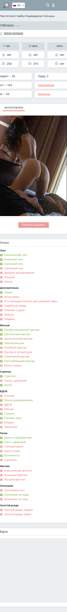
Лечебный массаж (15, 347)
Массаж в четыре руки (18, 352)
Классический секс (15, 255)
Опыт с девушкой (15, 442)
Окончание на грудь (16, 494)
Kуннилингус (12, 455)
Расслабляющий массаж (19, 361)
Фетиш (8, 281)
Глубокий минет (14, 446)
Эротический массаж (17, 334)
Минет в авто (12, 451)
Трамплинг (10, 427)
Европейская (46, 85)
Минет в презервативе (18, 437)
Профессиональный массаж (21, 329)
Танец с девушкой (15, 380)
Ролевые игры (13, 418)
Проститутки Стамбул (12, 16)
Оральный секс (13, 263)
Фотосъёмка (11, 296)
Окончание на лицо (16, 499)
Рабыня (9, 409)
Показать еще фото (33, 224)
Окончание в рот (14, 490)
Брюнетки (44, 94)
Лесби (8, 385)
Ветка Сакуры (12, 365)
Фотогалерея (13, 107)
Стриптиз (10, 376)
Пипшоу (9, 314)
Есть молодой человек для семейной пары (30, 301)
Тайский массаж (14, 343)
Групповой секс (13, 268)
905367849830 (13, 33)
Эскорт (8, 292)
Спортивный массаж (16, 356)
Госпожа (9, 395)
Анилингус (10, 460)
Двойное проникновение (19, 272)
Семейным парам (15, 305)
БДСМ (8, 404)
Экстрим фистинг (15, 479)
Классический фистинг (18, 470)
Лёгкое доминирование (18, 400)
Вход (53, 5)
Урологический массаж (18, 338)
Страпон (9, 413)
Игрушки (9, 277)
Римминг (9, 319)
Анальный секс (13, 259)
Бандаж (9, 422)
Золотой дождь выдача (18, 509)
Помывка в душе (14, 310)
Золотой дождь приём (17, 514)
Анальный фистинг (16, 475)
